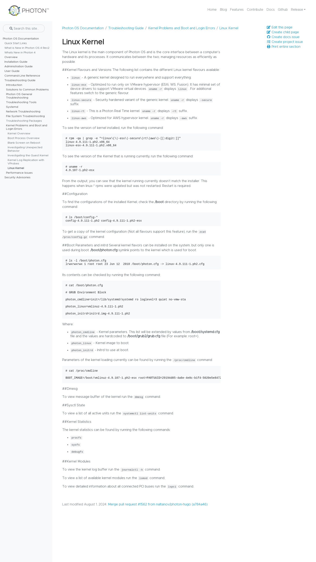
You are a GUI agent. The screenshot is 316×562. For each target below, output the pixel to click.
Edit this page (279, 27)
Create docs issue (283, 37)
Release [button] (297, 9)
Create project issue (285, 42)
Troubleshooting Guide (126, 28)
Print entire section (283, 46)
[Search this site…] (24, 28)
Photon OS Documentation (83, 28)
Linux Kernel (228, 28)
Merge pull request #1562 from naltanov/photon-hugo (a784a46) (158, 504)
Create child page (283, 32)
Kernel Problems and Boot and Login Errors (181, 28)
